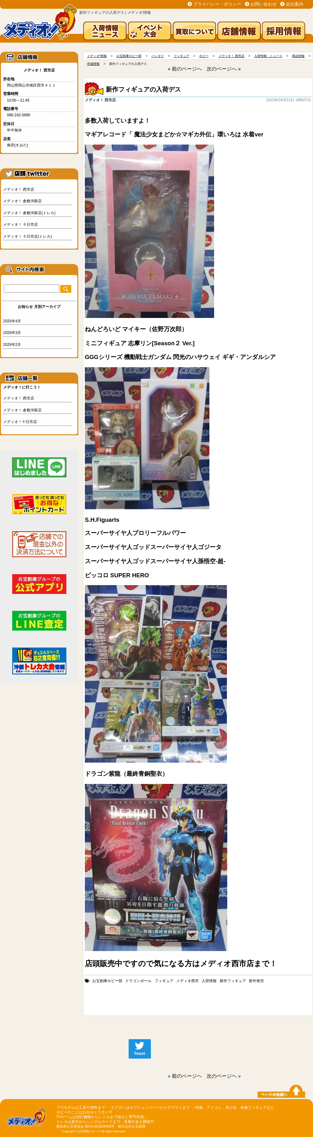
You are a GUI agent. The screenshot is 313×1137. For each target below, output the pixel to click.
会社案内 (294, 4)
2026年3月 (12, 333)
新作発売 (256, 981)
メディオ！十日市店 (20, 422)
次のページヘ (222, 1076)
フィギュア (164, 981)
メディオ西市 (187, 981)
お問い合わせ (263, 4)
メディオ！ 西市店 (18, 189)
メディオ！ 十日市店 (20, 224)
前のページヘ (187, 1076)
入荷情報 (209, 981)
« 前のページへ (185, 68)
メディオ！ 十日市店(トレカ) (27, 236)
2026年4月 (12, 321)
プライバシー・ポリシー (217, 4)
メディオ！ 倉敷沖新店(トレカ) (29, 213)
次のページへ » (224, 68)
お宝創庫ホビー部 (107, 981)
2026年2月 (12, 344)
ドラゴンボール (138, 981)
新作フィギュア (233, 981)
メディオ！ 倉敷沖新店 (22, 201)
